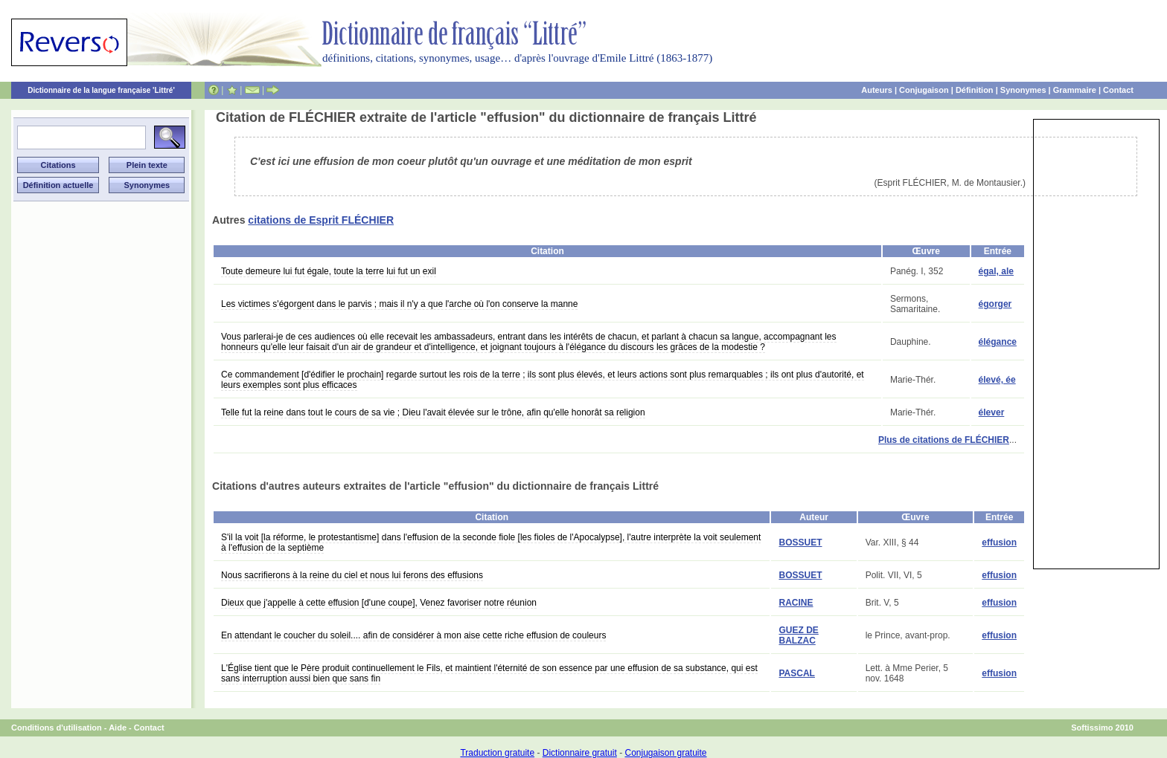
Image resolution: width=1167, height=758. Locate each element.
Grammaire (1074, 89)
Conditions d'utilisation (56, 727)
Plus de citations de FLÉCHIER (943, 440)
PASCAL (796, 673)
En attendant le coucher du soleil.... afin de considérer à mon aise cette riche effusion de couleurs (413, 635)
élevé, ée (997, 380)
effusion (999, 542)
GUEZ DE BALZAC (798, 635)
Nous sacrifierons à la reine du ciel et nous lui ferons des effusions (352, 575)
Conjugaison (924, 89)
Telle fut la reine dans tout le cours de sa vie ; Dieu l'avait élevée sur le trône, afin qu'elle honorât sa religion (433, 412)
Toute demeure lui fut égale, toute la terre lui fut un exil (328, 271)
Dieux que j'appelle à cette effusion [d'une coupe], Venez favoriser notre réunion (379, 602)
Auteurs (876, 89)
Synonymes (1023, 89)
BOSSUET (800, 542)
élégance (998, 342)
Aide (118, 727)
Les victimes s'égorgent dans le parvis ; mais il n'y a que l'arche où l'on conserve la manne (399, 304)
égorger (995, 304)
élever (992, 412)
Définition (975, 89)
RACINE (795, 602)
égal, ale (996, 271)
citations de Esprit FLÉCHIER (321, 220)
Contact (1118, 89)
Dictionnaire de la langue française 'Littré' (101, 90)
